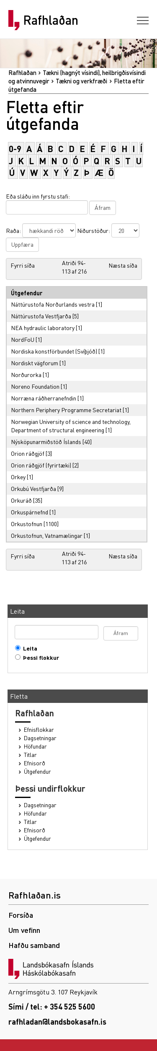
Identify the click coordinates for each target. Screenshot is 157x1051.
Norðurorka (26, 374)
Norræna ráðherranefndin (43, 398)
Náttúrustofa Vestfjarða (41, 316)
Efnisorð (34, 763)
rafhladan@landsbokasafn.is (57, 1021)
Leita (28, 648)
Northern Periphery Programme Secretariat (66, 409)
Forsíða (20, 914)
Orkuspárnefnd (29, 512)
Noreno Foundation (35, 386)
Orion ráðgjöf (27, 453)
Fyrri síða (22, 265)
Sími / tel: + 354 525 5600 (51, 1006)
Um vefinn (24, 930)
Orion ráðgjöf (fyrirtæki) (41, 465)
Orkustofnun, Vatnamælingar (46, 535)
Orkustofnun (26, 523)
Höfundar (35, 746)
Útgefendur (37, 771)
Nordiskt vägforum (34, 363)
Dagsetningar (40, 737)
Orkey (18, 476)
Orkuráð (21, 500)
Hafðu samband (34, 945)
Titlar (30, 754)
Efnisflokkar (39, 729)
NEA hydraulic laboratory (43, 327)
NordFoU (22, 339)
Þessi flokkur (39, 657)
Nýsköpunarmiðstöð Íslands (46, 441)
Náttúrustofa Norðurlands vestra (53, 304)
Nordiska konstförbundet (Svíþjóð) (54, 351)
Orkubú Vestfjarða (33, 488)
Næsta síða (122, 265)
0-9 (15, 148)
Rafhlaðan (50, 20)
